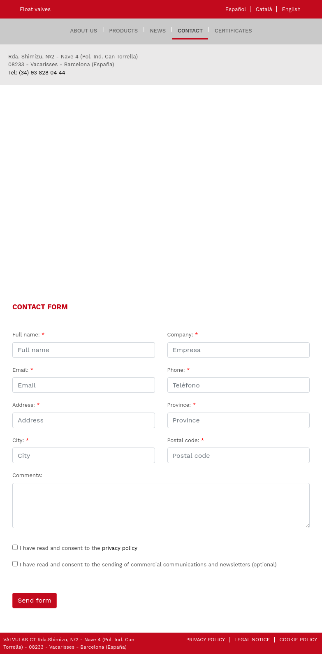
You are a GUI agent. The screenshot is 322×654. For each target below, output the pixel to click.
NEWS (158, 31)
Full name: (28, 335)
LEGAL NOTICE (252, 639)
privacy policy (119, 548)
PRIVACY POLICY (205, 639)
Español (235, 9)
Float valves (35, 9)
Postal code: (185, 440)
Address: (26, 405)
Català (264, 9)
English (291, 9)
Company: (182, 335)
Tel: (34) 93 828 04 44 (36, 73)
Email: (22, 370)
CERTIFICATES (233, 31)
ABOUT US (83, 31)
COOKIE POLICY (298, 639)
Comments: (27, 475)
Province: (181, 405)
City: (20, 440)
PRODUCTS (123, 31)
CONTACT (190, 31)
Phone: (178, 370)
